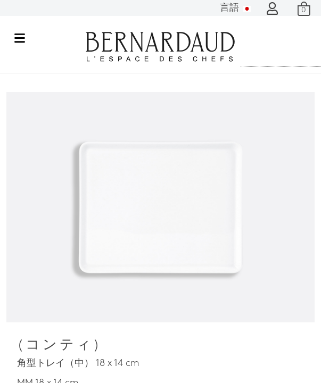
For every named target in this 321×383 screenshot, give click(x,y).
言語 (235, 8)
